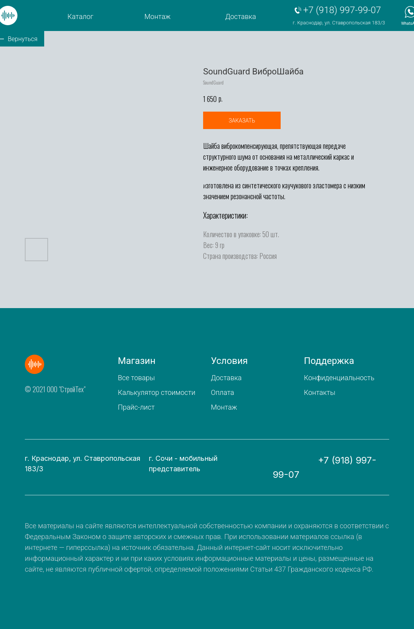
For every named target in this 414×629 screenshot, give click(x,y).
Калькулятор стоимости (156, 392)
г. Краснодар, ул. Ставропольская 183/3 (339, 23)
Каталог (80, 16)
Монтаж (158, 16)
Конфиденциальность (339, 378)
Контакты (319, 392)
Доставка (240, 16)
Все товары (136, 378)
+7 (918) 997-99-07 (342, 10)
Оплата (222, 392)
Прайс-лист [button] (136, 407)
